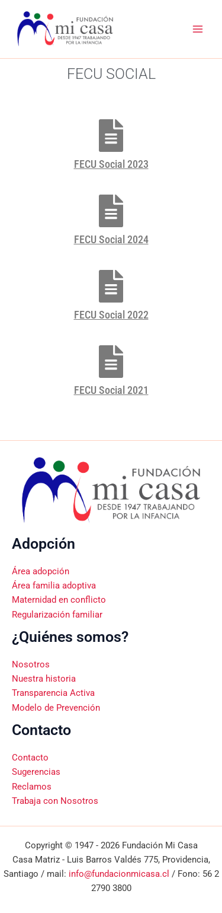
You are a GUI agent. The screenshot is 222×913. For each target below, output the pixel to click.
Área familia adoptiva (54, 585)
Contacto (30, 757)
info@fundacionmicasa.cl (119, 874)
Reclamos (32, 786)
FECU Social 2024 (111, 239)
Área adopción (40, 571)
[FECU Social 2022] (111, 286)
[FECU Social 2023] (111, 135)
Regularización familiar (57, 614)
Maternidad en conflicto (59, 599)
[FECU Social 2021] (111, 361)
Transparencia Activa (53, 693)
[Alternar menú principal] (197, 29)
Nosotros (31, 664)
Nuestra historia (44, 678)
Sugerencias (36, 771)
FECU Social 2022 (111, 314)
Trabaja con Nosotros (55, 801)
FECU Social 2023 (111, 164)
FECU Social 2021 (111, 390)
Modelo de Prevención (56, 707)
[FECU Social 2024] (111, 211)
